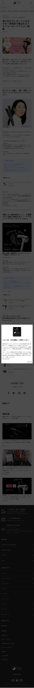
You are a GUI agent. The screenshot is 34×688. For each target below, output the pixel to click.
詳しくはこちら (6, 358)
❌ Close (29, 361)
